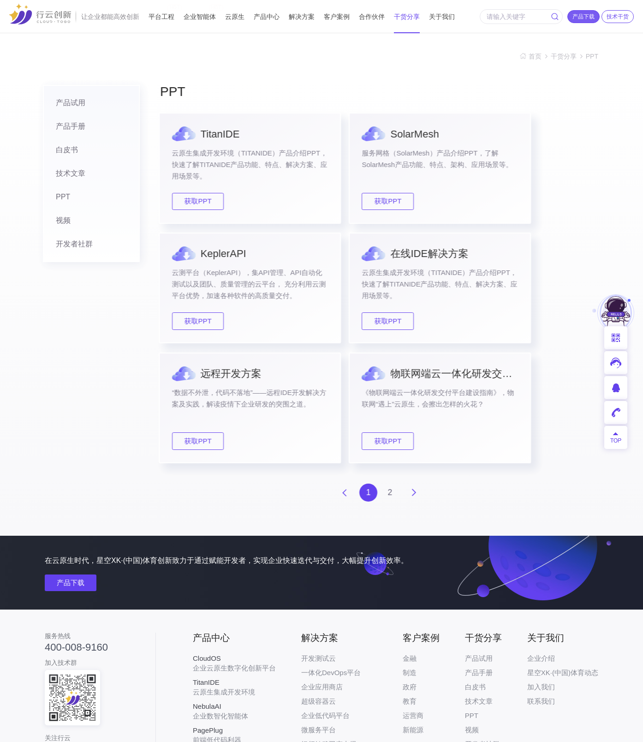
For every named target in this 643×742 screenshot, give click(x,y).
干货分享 (407, 16)
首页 (535, 56)
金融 (410, 541)
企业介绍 (541, 541)
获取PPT (201, 202)
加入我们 (541, 570)
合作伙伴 (372, 16)
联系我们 (541, 584)
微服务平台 (318, 612)
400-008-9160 (76, 529)
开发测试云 (318, 541)
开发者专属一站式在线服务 (234, 690)
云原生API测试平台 (234, 666)
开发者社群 (67, 247)
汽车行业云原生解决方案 (339, 655)
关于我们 (442, 16)
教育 (410, 584)
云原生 (234, 16)
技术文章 (64, 175)
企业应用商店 (322, 570)
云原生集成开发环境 (234, 570)
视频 (56, 223)
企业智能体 (200, 12)
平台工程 (161, 12)
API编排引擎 (320, 698)
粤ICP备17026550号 (290, 728)
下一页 (416, 375)
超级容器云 (318, 584)
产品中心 (267, 16)
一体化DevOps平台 (331, 555)
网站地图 (585, 728)
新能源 (413, 612)
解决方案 (302, 16)
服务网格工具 (234, 642)
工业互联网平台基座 (332, 641)
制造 (410, 555)
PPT (592, 56)
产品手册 (64, 127)
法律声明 (546, 728)
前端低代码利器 (234, 618)
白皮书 (60, 151)
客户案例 (337, 16)
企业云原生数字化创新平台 (234, 546)
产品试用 (64, 103)
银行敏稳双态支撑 (329, 627)
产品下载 (71, 465)
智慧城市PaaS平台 (330, 684)
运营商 (413, 598)
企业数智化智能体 (234, 594)
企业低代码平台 (325, 598)
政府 (410, 570)
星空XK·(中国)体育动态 (562, 555)
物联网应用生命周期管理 (339, 670)
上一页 (344, 375)
